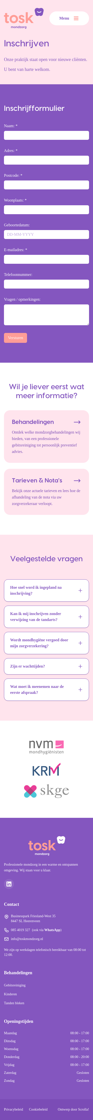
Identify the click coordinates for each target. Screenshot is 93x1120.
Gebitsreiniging (15, 985)
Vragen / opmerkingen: (22, 299)
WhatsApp (52, 930)
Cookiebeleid (38, 1109)
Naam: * (11, 126)
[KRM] (46, 769)
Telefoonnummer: (18, 274)
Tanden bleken (14, 1003)
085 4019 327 (20, 930)
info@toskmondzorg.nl (27, 939)
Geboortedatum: (17, 225)
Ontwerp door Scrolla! (73, 1109)
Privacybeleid (13, 1109)
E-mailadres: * (15, 250)
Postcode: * (13, 175)
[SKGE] (46, 791)
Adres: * (11, 150)
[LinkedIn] (9, 884)
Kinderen (10, 994)
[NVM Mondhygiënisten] (46, 747)
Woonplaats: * (15, 200)
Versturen (15, 338)
